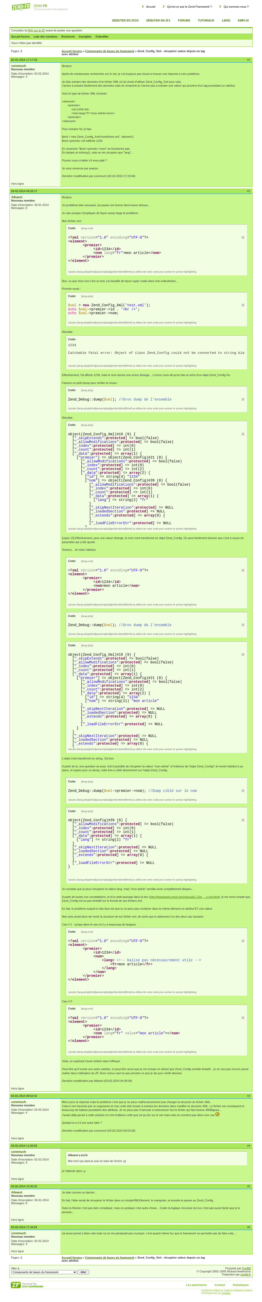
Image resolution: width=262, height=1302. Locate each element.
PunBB (246, 1268)
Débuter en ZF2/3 (125, 20)
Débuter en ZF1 (158, 20)
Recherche (68, 36)
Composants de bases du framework (109, 51)
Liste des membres (45, 36)
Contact (220, 1284)
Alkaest (16, 197)
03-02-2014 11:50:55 (24, 1145)
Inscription (85, 36)
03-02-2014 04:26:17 (24, 191)
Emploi (243, 20)
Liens (226, 20)
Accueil (150, 6)
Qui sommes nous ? (236, 6)
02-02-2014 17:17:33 (24, 59)
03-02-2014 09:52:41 (24, 1095)
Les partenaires (196, 1284)
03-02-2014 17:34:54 (24, 1227)
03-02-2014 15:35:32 (24, 1186)
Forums (184, 20)
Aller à (50, 1270)
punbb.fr (246, 1274)
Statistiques (241, 1284)
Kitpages (226, 1293)
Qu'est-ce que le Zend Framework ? (189, 6)
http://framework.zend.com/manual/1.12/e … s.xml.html (184, 896)
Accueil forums (20, 36)
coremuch (18, 66)
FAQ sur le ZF (36, 30)
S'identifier (101, 36)
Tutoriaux (206, 20)
